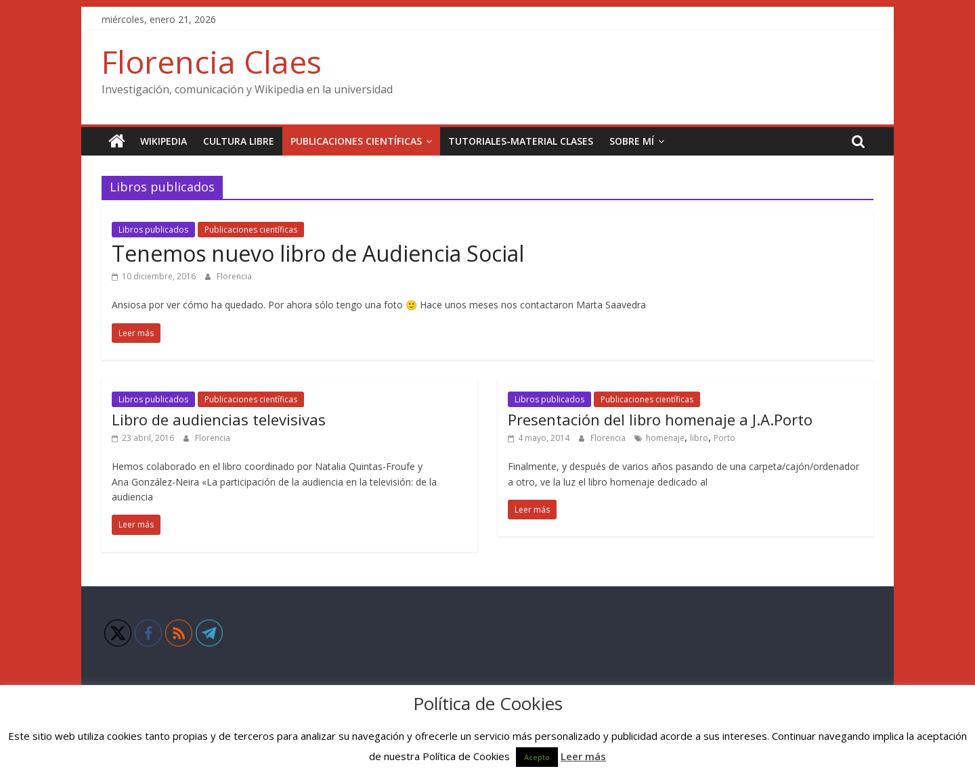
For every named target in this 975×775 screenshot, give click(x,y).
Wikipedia (163, 141)
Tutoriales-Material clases (520, 141)
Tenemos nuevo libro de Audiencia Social (318, 253)
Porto (724, 438)
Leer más (583, 756)
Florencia (234, 276)
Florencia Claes (212, 62)
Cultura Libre (238, 141)
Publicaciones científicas (356, 141)
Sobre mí (631, 141)
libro (699, 438)
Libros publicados (153, 229)
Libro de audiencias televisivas (219, 419)
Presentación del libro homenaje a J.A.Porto (660, 419)
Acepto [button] (537, 757)
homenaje (665, 438)
